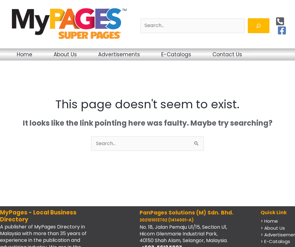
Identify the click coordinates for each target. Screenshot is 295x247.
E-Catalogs (176, 54)
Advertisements (119, 54)
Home (24, 54)
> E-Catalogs (275, 241)
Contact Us (227, 54)
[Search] (258, 25)
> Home (269, 221)
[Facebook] (281, 30)
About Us (65, 54)
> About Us (273, 228)
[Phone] (280, 21)
